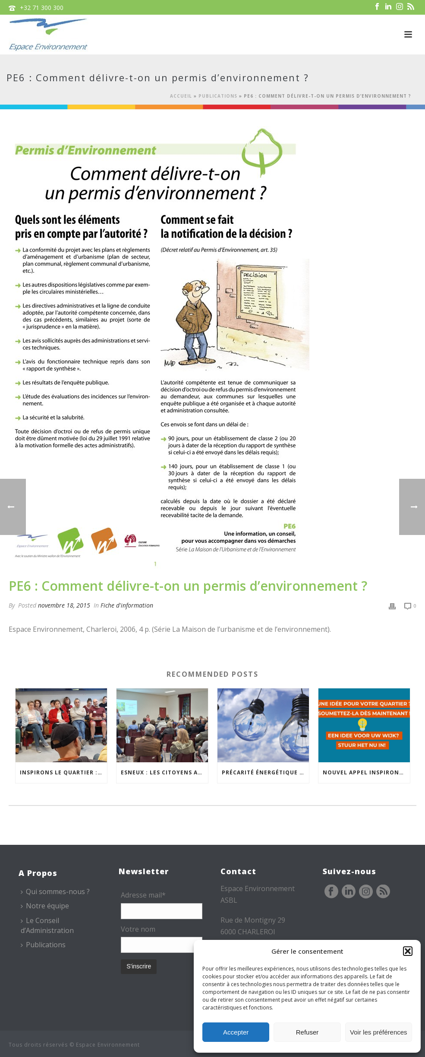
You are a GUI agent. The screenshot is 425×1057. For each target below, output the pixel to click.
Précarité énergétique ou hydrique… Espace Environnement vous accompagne (265, 772)
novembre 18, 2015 (64, 605)
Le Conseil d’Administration (47, 925)
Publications (217, 96)
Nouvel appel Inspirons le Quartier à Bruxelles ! (366, 772)
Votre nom (138, 929)
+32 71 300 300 (41, 7)
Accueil (181, 96)
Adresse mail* (143, 895)
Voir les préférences (378, 1032)
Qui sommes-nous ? (55, 891)
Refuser (307, 1032)
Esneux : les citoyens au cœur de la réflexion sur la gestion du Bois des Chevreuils (164, 772)
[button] (407, 951)
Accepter (236, 1032)
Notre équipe (45, 906)
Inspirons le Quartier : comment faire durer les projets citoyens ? (63, 772)
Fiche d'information (127, 605)
